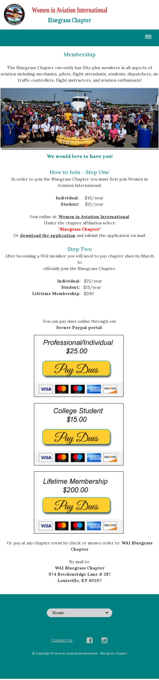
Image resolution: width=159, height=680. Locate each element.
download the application (47, 235)
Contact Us (62, 640)
